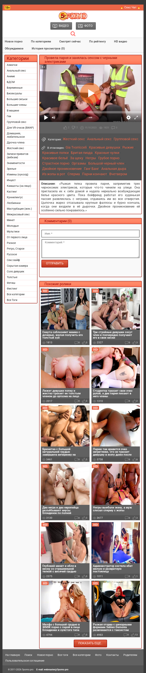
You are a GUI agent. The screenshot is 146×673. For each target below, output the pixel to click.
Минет (11, 220)
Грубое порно (108, 158)
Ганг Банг (91, 169)
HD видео (120, 41)
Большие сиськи (17, 99)
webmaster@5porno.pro (56, 669)
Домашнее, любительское (16, 135)
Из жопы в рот (53, 174)
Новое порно (14, 41)
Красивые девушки (104, 147)
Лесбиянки (14, 202)
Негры (91, 158)
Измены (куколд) (17, 174)
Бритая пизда (82, 153)
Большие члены (17, 104)
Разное (11, 242)
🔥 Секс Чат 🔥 (130, 7)
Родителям (130, 654)
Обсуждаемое (14, 48)
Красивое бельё (55, 158)
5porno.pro (27, 669)
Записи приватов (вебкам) (17, 155)
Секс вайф (13, 260)
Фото (98, 654)
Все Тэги (12, 299)
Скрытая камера (17, 265)
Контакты (112, 654)
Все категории (16, 294)
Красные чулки (107, 153)
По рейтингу (97, 41)
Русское (12, 254)
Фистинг (12, 288)
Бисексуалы (14, 93)
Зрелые (11, 168)
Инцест (11, 180)
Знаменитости (16, 163)
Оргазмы (79, 163)
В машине (13, 110)
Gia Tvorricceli (76, 147)
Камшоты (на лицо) (19, 185)
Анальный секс (16, 70)
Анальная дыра (113, 169)
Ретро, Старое (15, 248)
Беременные (14, 87)
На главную (12, 654)
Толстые (12, 277)
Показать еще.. (90, 643)
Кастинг (12, 191)
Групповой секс (16, 121)
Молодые (13, 225)
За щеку (76, 158)
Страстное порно (55, 163)
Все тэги (63, 654)
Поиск (28, 654)
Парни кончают (94, 174)
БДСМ (11, 82)
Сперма (73, 174)
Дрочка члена (16, 142)
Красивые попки (55, 153)
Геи (9, 116)
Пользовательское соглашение (24, 660)
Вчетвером (118, 174)
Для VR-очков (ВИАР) (20, 127)
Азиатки (12, 64)
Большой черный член (106, 163)
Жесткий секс (15, 148)
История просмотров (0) (48, 48)
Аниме (11, 76)
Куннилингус (15, 197)
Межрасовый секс (18, 214)
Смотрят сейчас (70, 41)
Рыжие (128, 147)
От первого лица (17, 237)
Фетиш (11, 282)
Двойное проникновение (62, 169)
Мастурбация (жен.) (19, 208)
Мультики (13, 231)
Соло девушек (15, 271)
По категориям (41, 41)
